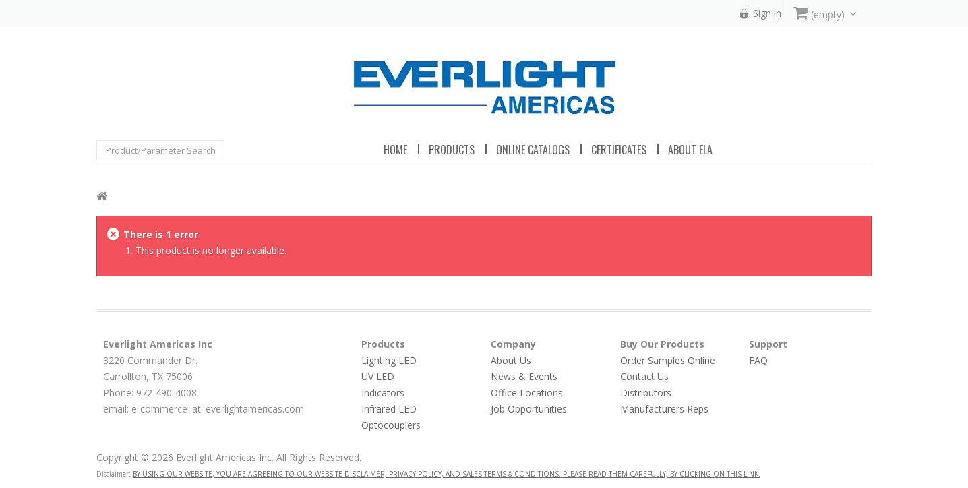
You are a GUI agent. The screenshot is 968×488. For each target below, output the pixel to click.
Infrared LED (389, 408)
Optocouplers (391, 425)
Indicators (382, 392)
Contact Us (644, 376)
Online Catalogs (533, 150)
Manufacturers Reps (664, 408)
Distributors (645, 392)
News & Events (524, 376)
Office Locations (527, 392)
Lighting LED (389, 360)
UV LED (377, 376)
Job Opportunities (529, 408)
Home (395, 150)
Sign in (767, 13)
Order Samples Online (667, 360)
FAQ (758, 360)
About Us (511, 360)
